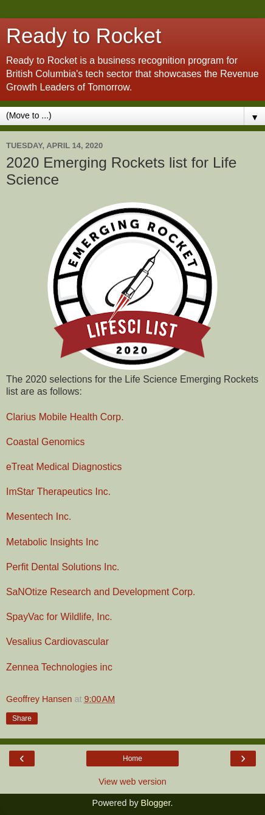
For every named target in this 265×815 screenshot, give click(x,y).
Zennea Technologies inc (59, 667)
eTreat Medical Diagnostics (64, 467)
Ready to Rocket (83, 35)
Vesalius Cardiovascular (57, 641)
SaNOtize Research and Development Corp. (100, 592)
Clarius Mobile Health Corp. (65, 417)
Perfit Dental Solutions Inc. (63, 567)
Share (22, 718)
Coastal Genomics (45, 442)
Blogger (156, 803)
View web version (132, 781)
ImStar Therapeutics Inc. (58, 491)
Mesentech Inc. (38, 516)
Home (132, 758)
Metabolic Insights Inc (52, 542)
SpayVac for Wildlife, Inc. (59, 617)
